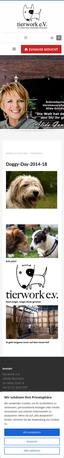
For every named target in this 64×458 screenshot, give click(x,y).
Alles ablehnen (32, 450)
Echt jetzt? (11, 261)
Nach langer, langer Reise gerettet (23, 301)
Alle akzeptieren (32, 432)
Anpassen (32, 441)
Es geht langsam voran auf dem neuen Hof (27, 342)
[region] (32, 425)
